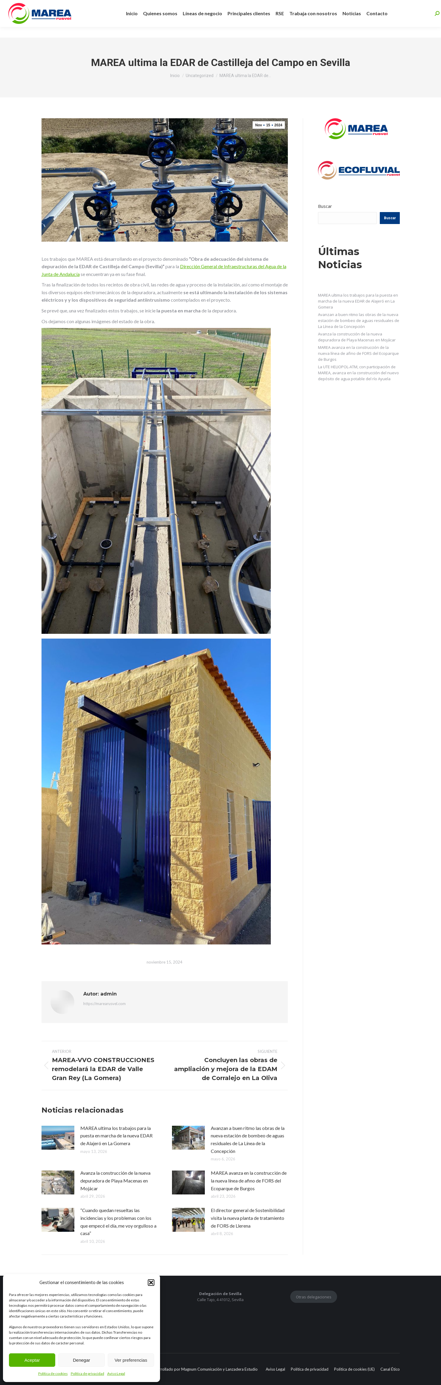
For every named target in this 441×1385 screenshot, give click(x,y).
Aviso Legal (116, 1373)
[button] (151, 1283)
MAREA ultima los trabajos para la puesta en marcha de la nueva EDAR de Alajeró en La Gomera (116, 1135)
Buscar (325, 206)
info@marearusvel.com (154, 5)
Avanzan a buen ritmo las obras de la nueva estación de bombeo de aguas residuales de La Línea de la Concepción (248, 1139)
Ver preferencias (131, 1360)
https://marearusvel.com (104, 1003)
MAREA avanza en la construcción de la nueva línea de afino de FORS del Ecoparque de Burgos (249, 1180)
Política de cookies (53, 1373)
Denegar (81, 1360)
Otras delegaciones (313, 1297)
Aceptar (32, 1360)
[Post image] (58, 1138)
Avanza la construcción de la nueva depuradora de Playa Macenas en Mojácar (115, 1180)
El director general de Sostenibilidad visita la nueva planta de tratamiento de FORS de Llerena (248, 1217)
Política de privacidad (87, 1373)
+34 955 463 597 (102, 5)
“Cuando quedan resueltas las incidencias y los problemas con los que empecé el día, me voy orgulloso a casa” (118, 1221)
